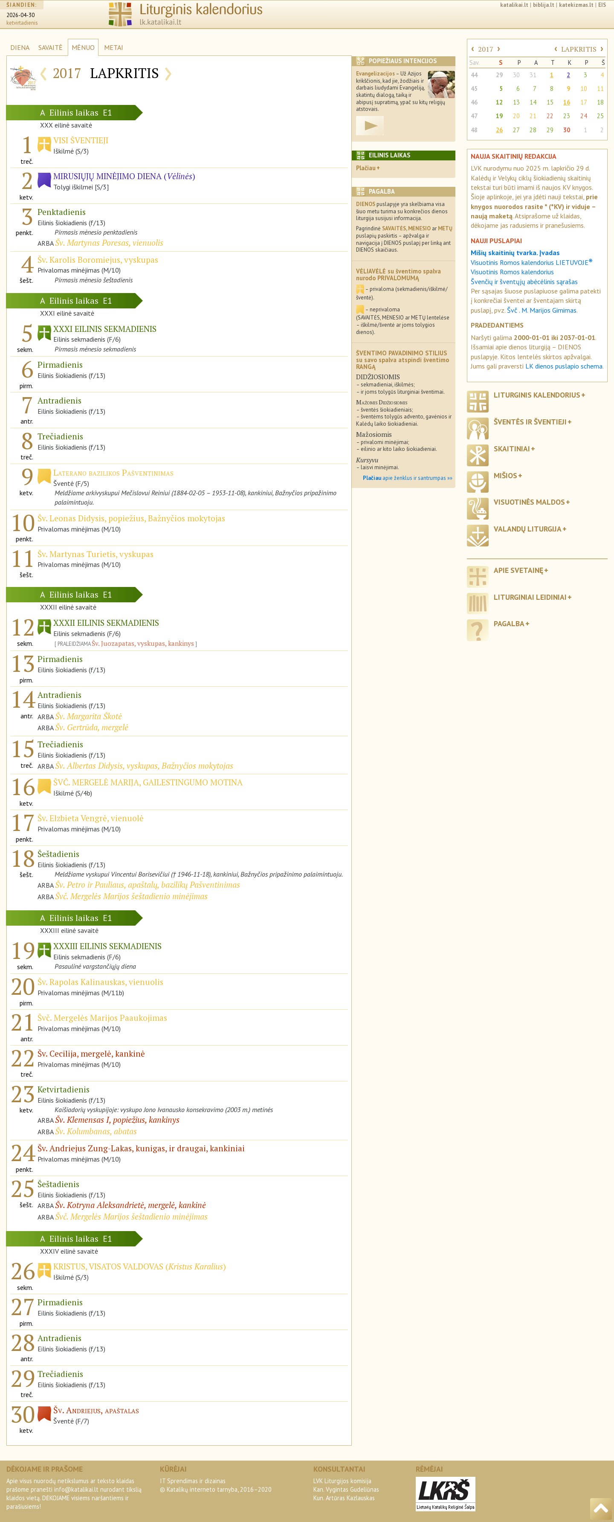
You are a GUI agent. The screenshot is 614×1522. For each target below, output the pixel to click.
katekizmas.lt (576, 5)
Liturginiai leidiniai (530, 597)
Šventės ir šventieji (530, 422)
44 (474, 75)
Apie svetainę (518, 570)
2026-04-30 (20, 15)
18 (600, 102)
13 (516, 102)
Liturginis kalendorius (537, 395)
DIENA (19, 47)
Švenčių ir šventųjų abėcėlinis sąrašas (524, 281)
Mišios (505, 475)
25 (600, 116)
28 (533, 130)
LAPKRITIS (579, 49)
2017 (485, 49)
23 (566, 116)
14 (533, 102)
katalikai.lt (514, 5)
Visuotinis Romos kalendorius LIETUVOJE (532, 262)
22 (550, 116)
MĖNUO (83, 47)
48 (474, 130)
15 (550, 102)
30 (516, 75)
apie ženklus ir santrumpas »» (407, 478)
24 (583, 116)
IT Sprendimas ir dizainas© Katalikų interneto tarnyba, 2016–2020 (216, 1485)
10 (583, 88)
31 (533, 75)
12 (499, 102)
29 (499, 75)
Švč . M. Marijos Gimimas (541, 310)
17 (583, 102)
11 (600, 88)
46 (474, 102)
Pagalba (509, 623)
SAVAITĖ (50, 47)
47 (474, 116)
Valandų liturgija (528, 529)
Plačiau (366, 168)
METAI (113, 47)
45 (474, 88)
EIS (602, 5)
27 (516, 130)
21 (533, 116)
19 (499, 116)
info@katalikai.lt (76, 1489)
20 (516, 116)
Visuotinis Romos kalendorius (512, 271)
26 (499, 130)
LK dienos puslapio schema (563, 366)
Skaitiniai (512, 448)
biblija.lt (543, 5)
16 (566, 102)
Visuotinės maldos (529, 502)
